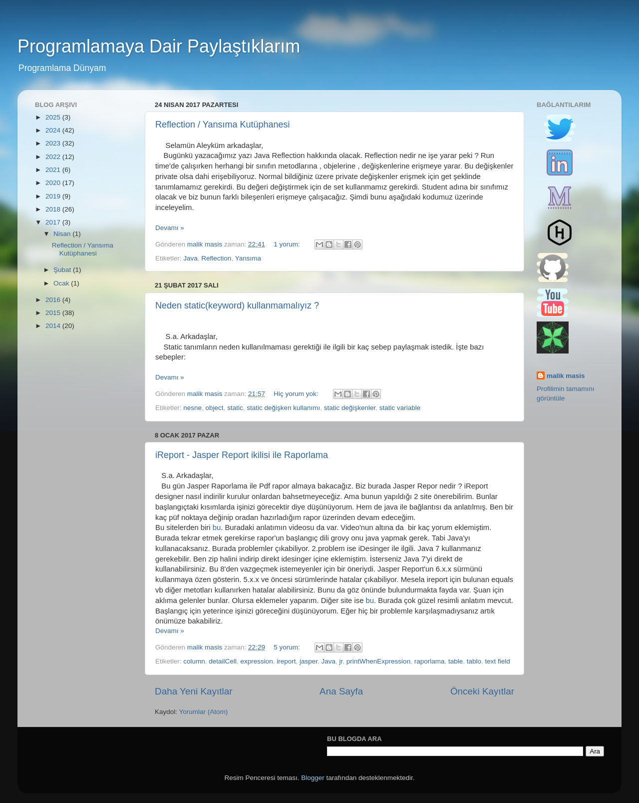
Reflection (216, 258)
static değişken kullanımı (283, 408)
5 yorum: (288, 647)
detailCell (223, 661)
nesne (192, 408)
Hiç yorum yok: (297, 394)
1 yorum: (288, 244)
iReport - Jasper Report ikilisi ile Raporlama (241, 455)
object (215, 408)
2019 (53, 196)
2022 (53, 156)
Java (190, 258)
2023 (53, 143)
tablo (474, 661)
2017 (53, 222)
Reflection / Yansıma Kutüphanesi (222, 125)
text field (497, 661)
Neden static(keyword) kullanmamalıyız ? (237, 305)
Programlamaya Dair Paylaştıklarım (158, 46)
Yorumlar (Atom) (203, 712)
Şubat (63, 270)
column (194, 661)
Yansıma (248, 258)
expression (256, 661)
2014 (53, 326)
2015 (53, 312)
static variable (400, 408)
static (235, 408)
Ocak (62, 283)
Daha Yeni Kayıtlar (193, 691)
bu (217, 528)
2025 (53, 117)
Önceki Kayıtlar (482, 691)
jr (341, 661)
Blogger (312, 778)
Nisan (62, 234)
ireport (286, 661)
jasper (309, 661)
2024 (53, 130)
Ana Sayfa (341, 691)
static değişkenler (350, 408)
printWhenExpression (378, 661)
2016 (53, 300)
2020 (53, 182)
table (455, 661)
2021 (53, 170)
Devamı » (169, 228)
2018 (53, 209)
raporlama (429, 661)
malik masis (566, 376)
